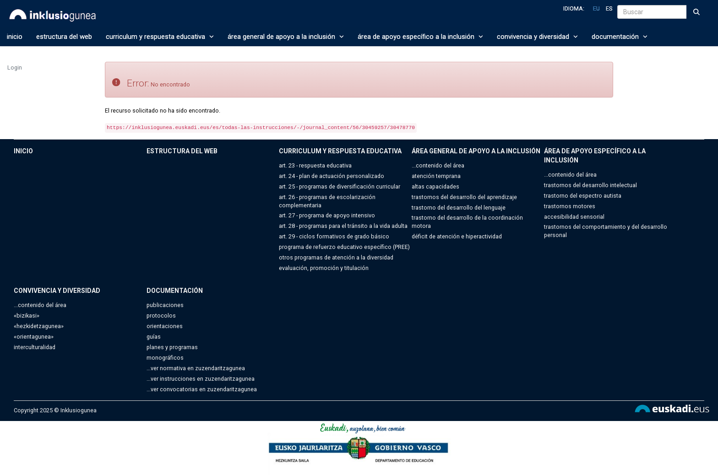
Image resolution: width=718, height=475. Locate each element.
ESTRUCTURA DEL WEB (64, 36)
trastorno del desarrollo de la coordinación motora (467, 221)
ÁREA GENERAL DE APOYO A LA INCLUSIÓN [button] (286, 36)
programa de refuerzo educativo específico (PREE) (344, 246)
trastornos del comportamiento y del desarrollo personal (605, 230)
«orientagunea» (34, 336)
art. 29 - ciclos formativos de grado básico (334, 236)
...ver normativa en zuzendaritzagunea (196, 368)
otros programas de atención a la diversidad (336, 257)
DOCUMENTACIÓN (175, 290)
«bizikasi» (26, 315)
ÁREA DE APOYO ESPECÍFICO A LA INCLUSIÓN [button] (420, 36)
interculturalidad (34, 347)
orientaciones (165, 326)
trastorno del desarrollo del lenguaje (459, 207)
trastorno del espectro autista (582, 195)
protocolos (161, 315)
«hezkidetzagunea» (39, 326)
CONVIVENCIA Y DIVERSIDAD (57, 290)
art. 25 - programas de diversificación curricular (339, 186)
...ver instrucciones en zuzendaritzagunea (201, 378)
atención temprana (436, 176)
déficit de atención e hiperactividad (457, 236)
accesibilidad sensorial (574, 216)
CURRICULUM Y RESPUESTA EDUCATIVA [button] (160, 36)
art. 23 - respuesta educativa (315, 165)
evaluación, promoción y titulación (324, 267)
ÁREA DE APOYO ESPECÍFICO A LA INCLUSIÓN (595, 155)
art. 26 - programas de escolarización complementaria (327, 201)
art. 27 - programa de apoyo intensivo (327, 215)
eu (596, 8)
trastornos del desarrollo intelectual (590, 185)
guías (154, 336)
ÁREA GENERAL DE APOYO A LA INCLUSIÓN (476, 151)
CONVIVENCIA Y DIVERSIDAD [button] (537, 36)
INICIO (14, 36)
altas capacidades (435, 186)
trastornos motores (569, 206)
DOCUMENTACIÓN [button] (619, 36)
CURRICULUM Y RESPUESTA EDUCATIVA (340, 151)
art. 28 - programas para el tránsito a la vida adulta (343, 225)
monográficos (165, 357)
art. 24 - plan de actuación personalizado (331, 176)
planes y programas (172, 347)
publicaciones (165, 305)
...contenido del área (438, 165)
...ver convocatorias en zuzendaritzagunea (202, 389)
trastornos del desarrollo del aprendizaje (464, 197)
